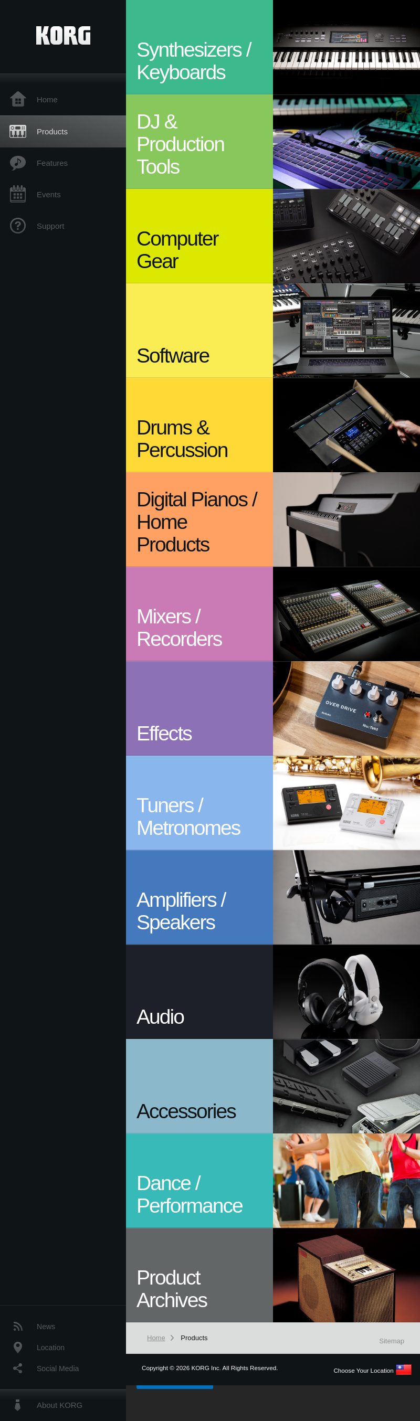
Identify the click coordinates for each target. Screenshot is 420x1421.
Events (49, 194)
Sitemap (391, 1341)
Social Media (58, 1368)
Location (51, 1347)
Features (52, 162)
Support (50, 225)
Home (47, 99)
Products (52, 131)
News (46, 1326)
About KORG (59, 1405)
